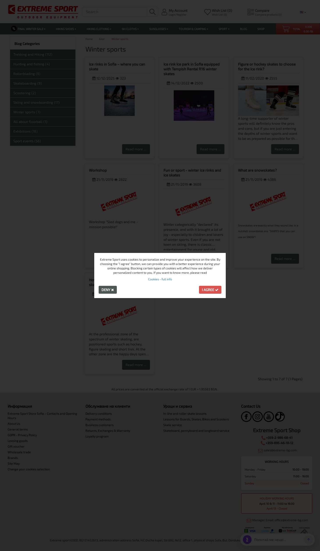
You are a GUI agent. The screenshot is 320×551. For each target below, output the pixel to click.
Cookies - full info (160, 279)
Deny (107, 290)
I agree (210, 290)
